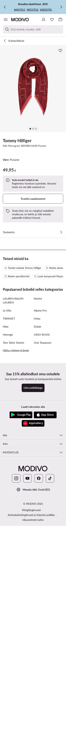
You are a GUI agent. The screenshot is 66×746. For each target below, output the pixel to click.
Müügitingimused (31, 666)
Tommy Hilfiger (17, 140)
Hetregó (8, 491)
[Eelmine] (5, 7)
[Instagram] (16, 635)
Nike (5, 483)
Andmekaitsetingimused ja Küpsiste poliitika (31, 671)
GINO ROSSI (42, 491)
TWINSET (9, 475)
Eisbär (37, 483)
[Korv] (60, 19)
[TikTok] (50, 635)
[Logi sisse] (43, 19)
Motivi (38, 455)
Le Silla (7, 467)
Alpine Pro (40, 467)
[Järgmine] (61, 7)
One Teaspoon (42, 499)
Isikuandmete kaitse (33, 676)
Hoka (37, 475)
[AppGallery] (33, 580)
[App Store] (45, 571)
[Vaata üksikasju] (61, 232)
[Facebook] (38, 635)
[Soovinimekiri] (52, 19)
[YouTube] (27, 635)
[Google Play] (21, 571)
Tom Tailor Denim (13, 499)
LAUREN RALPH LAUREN (13, 457)
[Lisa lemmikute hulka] (60, 50)
